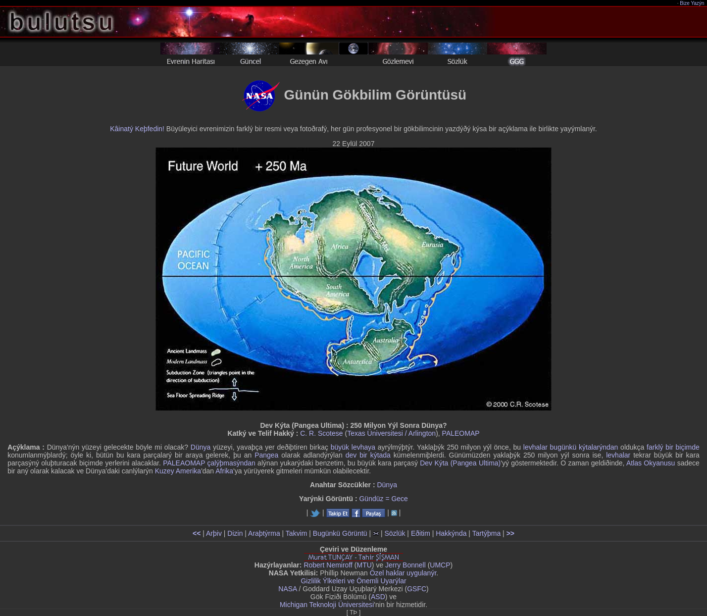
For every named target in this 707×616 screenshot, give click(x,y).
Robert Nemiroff (328, 565)
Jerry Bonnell (405, 565)
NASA (287, 589)
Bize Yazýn (692, 3)
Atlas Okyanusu (650, 463)
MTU (364, 565)
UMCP (440, 565)
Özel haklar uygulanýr (403, 573)
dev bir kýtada (368, 455)
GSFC (416, 589)
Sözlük (394, 533)
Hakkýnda (451, 533)
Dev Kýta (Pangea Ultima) (460, 463)
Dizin (235, 533)
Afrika (224, 471)
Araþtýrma (264, 533)
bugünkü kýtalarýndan (584, 447)
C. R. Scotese (321, 433)
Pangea (266, 455)
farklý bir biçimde (673, 447)
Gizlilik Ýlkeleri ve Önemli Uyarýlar (353, 581)
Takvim (296, 533)
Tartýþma (486, 533)
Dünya (200, 447)
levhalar (535, 447)
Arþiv (214, 533)
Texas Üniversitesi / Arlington (391, 433)
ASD (378, 597)
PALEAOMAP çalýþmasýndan (209, 463)
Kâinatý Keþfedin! (137, 129)
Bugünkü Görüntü (340, 533)
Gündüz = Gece (383, 499)
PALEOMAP (461, 433)
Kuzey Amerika (178, 471)
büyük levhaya (353, 447)
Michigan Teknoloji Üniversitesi (327, 605)
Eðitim (420, 533)
